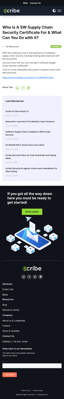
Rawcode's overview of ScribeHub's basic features (32, 123)
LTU (46, 394)
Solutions (7, 284)
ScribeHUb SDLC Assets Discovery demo (32, 147)
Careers (6, 325)
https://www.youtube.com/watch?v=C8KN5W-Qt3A (28, 77)
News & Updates (10, 331)
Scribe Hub (7, 289)
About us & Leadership (13, 320)
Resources (8, 299)
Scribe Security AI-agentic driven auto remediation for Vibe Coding (32, 172)
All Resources (12, 46)
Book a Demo (32, 211)
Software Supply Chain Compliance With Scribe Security (32, 135)
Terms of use (26, 390)
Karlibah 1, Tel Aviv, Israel (14, 341)
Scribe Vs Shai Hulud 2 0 (32, 113)
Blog (23, 3)
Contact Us (33, 3)
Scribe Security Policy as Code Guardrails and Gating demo (32, 159)
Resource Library (10, 310)
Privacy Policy (38, 390)
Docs (5, 294)
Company (7, 315)
